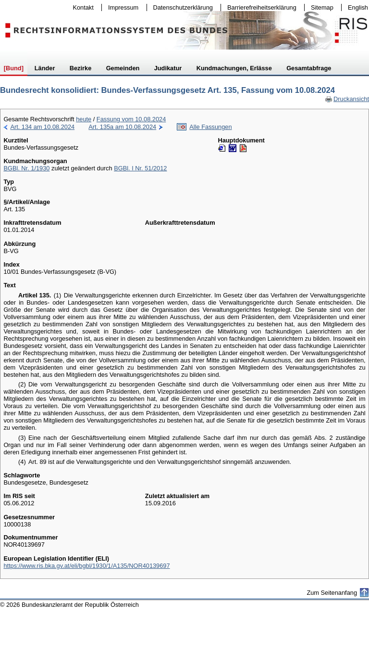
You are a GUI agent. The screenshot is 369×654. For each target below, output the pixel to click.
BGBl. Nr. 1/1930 (26, 168)
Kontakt (81, 7)
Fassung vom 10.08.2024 (131, 119)
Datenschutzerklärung (181, 7)
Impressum (121, 7)
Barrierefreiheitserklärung (259, 7)
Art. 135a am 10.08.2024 (122, 126)
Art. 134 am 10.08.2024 (42, 126)
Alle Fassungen (210, 126)
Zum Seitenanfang (332, 592)
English (358, 7)
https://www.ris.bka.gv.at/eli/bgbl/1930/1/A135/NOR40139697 (86, 565)
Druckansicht (347, 99)
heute (83, 119)
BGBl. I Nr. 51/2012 (140, 168)
